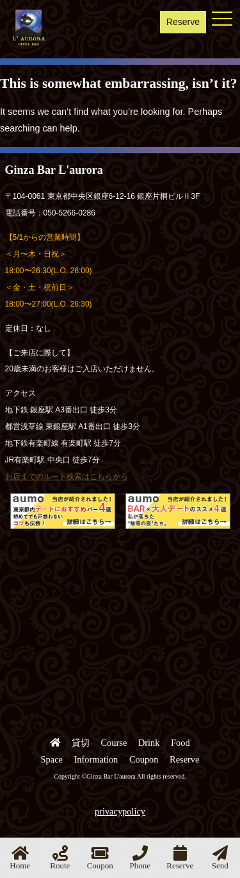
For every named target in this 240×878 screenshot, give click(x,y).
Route (60, 857)
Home (20, 857)
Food (180, 743)
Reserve (183, 22)
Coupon (144, 759)
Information (96, 759)
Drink (149, 743)
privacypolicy (120, 811)
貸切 (81, 743)
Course (114, 743)
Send (220, 857)
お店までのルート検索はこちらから (66, 476)
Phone (140, 857)
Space (52, 759)
